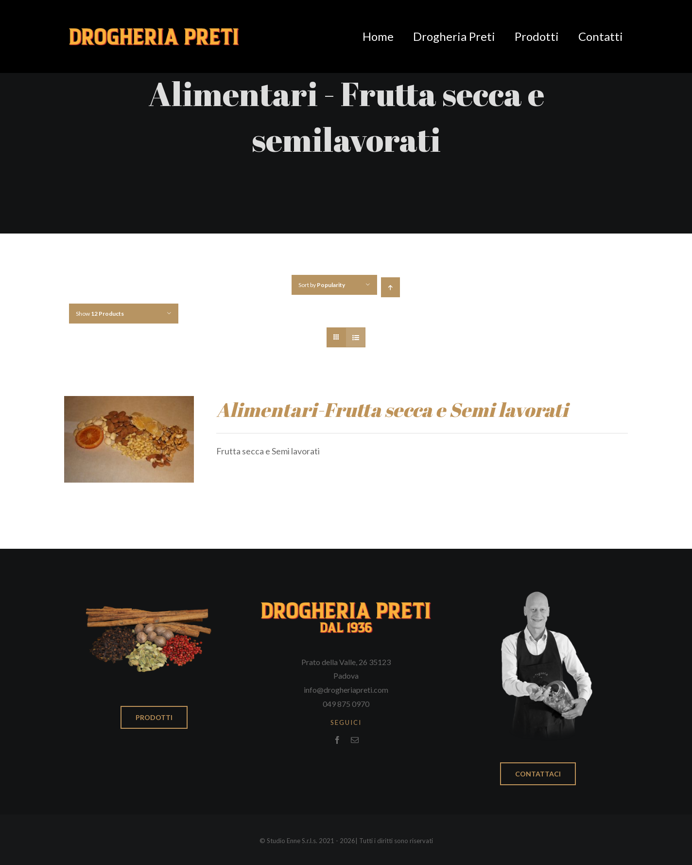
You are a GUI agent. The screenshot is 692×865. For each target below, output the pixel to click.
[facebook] (337, 740)
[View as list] (355, 337)
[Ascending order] (390, 287)
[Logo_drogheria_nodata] (154, 32)
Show (100, 313)
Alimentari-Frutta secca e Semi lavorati (392, 409)
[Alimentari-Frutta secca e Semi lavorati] (129, 403)
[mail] (355, 740)
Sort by (321, 284)
